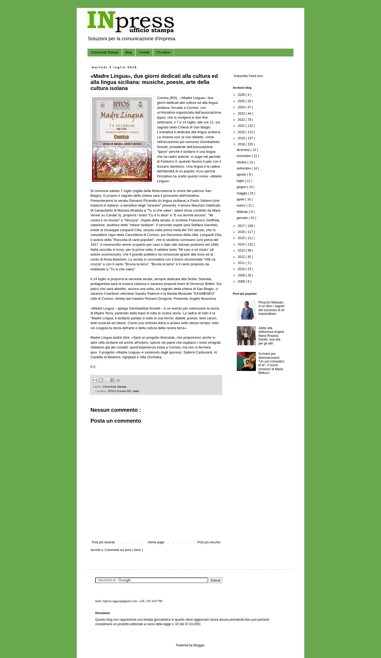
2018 (242, 144)
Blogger (198, 645)
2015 (242, 238)
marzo (241, 205)
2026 (242, 95)
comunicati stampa (114, 386)
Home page (156, 542)
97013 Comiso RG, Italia (123, 391)
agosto (242, 174)
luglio (241, 181)
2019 (242, 138)
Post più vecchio (208, 542)
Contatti (144, 52)
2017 (242, 226)
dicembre (244, 150)
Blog (128, 52)
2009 (242, 275)
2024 (242, 107)
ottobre (242, 162)
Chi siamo (163, 52)
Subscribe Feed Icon (248, 76)
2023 (242, 113)
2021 (242, 126)
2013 (242, 250)
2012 (242, 257)
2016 (242, 232)
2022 (242, 120)
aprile (241, 199)
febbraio (243, 212)
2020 (242, 132)
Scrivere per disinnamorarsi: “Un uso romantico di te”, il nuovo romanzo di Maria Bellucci (271, 363)
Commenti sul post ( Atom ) (124, 550)
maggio (242, 193)
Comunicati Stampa (105, 52)
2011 (242, 263)
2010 (242, 269)
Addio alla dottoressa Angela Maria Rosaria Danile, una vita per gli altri (271, 335)
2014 (242, 244)
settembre (244, 168)
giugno (242, 187)
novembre (244, 156)
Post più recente (103, 542)
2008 (242, 281)
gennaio (243, 218)
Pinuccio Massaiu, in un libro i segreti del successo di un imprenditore (271, 308)
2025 (242, 101)
